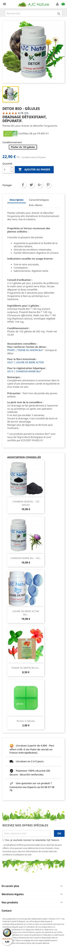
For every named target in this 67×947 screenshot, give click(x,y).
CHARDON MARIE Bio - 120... (25, 558)
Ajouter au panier (34, 170)
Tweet (31, 185)
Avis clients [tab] (36, 205)
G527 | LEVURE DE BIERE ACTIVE (25, 362)
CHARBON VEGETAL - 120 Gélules (25, 503)
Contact (7, 910)
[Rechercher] (33, 13)
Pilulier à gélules (26, 720)
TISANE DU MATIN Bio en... (25, 667)
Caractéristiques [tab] (39, 199)
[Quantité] (6, 169)
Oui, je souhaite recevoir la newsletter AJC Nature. (32, 839)
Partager (23, 185)
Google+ (39, 185)
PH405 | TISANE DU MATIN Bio (24, 350)
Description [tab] (17, 199)
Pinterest (48, 185)
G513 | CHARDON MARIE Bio (23, 371)
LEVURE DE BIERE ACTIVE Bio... (25, 613)
